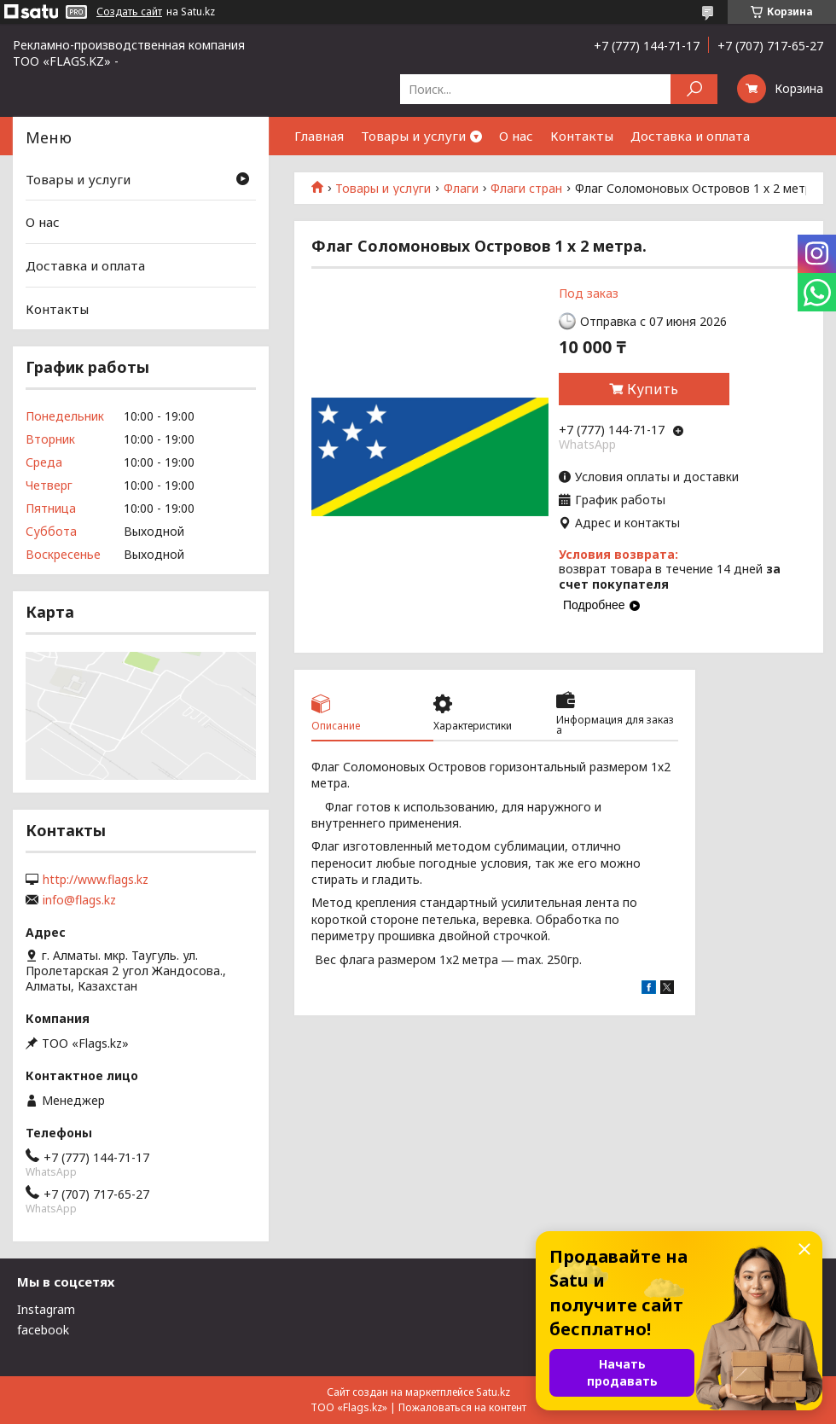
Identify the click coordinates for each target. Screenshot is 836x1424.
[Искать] (694, 89)
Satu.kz (493, 1392)
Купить (652, 389)
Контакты (581, 135)
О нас (516, 135)
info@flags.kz (79, 900)
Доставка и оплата (690, 135)
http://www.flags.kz (95, 879)
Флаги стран (526, 188)
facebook (43, 1330)
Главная (319, 135)
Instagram (46, 1309)
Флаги (461, 188)
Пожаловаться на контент (462, 1407)
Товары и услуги (413, 135)
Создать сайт (129, 12)
